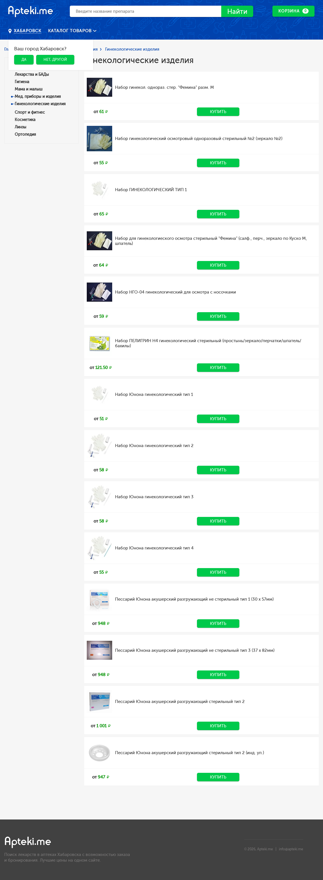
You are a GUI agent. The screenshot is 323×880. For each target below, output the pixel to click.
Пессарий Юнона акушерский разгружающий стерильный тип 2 (180, 701)
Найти (237, 11)
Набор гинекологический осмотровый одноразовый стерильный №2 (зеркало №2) (198, 138)
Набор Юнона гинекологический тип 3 (154, 496)
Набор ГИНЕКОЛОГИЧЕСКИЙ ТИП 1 (151, 189)
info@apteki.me (291, 849)
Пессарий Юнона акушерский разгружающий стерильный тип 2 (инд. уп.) (189, 752)
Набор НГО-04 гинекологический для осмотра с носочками (175, 292)
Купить (218, 111)
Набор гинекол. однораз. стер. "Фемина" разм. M (164, 87)
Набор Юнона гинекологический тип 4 (154, 548)
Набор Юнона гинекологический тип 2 (154, 445)
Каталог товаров (70, 30)
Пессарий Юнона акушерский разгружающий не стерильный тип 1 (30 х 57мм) (194, 599)
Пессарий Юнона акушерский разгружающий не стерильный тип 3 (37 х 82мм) (194, 650)
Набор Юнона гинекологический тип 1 (154, 394)
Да (23, 59)
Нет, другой (55, 59)
